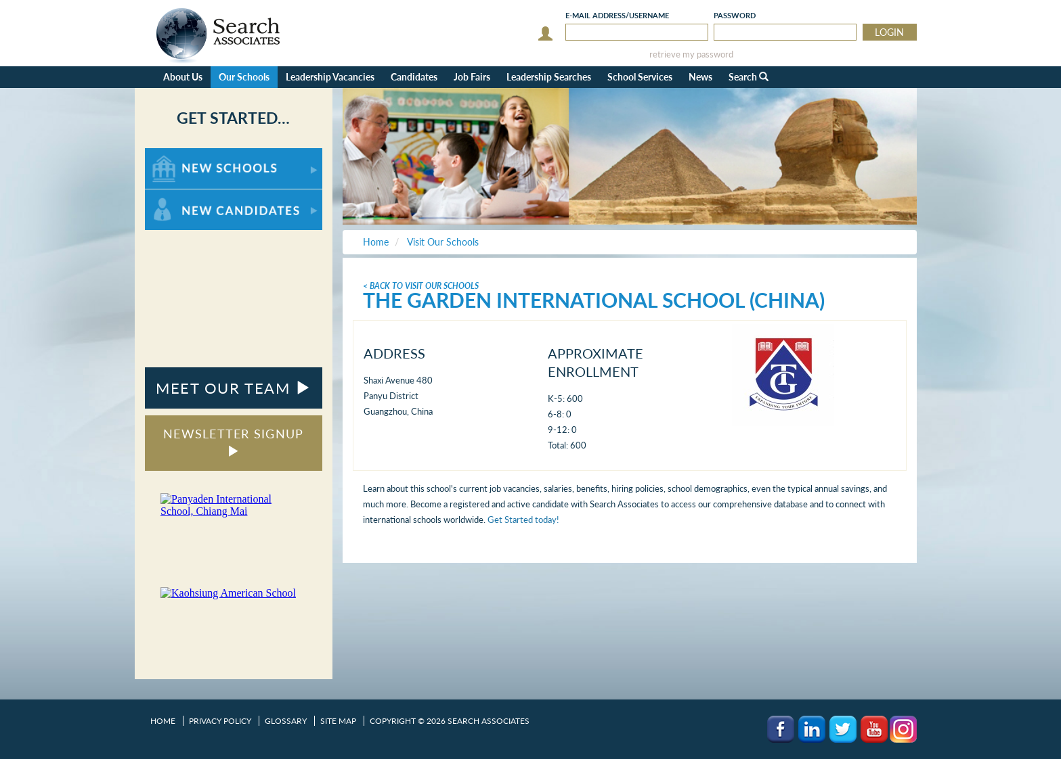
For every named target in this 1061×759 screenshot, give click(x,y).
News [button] (700, 77)
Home (162, 721)
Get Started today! (523, 519)
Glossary (286, 721)
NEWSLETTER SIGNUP (233, 441)
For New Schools (180, 154)
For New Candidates (187, 196)
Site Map (338, 721)
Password (735, 15)
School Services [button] (639, 77)
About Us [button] (182, 77)
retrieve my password (691, 54)
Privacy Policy (220, 721)
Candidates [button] (414, 77)
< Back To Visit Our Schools (421, 286)
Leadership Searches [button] (548, 77)
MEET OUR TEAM (233, 388)
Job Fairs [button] (472, 77)
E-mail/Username (617, 15)
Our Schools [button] (244, 77)
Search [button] (748, 77)
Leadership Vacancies (330, 77)
